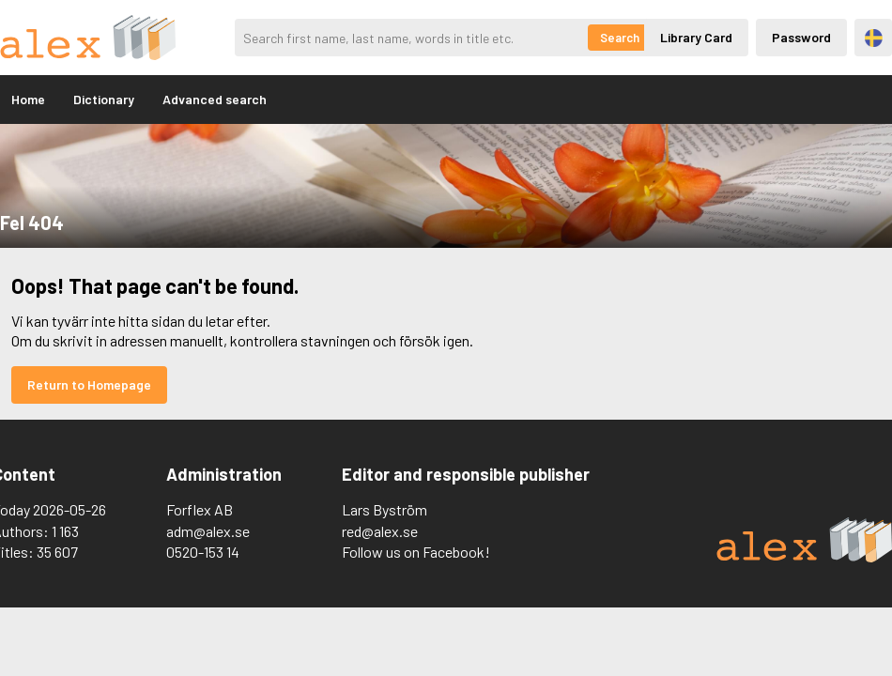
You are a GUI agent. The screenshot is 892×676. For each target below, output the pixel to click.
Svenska (874, 38)
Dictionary (103, 99)
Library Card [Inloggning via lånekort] (696, 37)
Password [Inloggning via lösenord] (801, 37)
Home (28, 99)
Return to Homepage (89, 384)
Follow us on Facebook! (416, 552)
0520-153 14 (202, 552)
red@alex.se (380, 531)
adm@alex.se (208, 531)
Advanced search (214, 99)
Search (619, 37)
